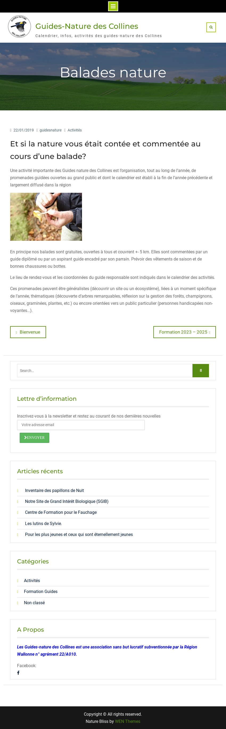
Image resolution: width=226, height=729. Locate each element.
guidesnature (50, 130)
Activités (75, 130)
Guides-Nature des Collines (86, 26)
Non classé (34, 602)
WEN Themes (127, 721)
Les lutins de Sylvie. (43, 523)
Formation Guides (40, 591)
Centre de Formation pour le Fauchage (61, 512)
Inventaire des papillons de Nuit (54, 490)
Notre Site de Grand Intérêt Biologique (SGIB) (67, 501)
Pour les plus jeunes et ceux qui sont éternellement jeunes (79, 534)
